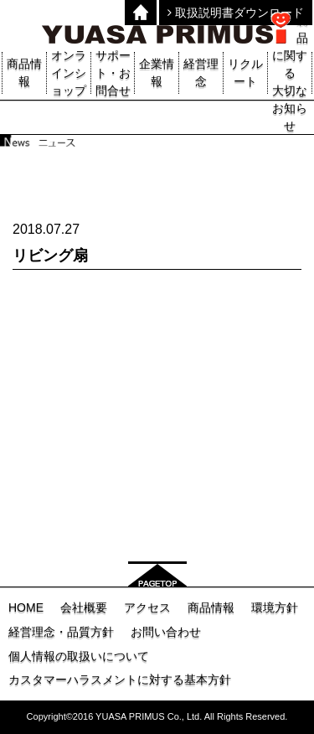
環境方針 (274, 607)
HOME (26, 607)
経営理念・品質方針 (61, 631)
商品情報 (211, 607)
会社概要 (83, 607)
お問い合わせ (166, 631)
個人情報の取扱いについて (78, 656)
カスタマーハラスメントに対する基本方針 (119, 679)
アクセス (147, 607)
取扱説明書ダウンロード (235, 12)
